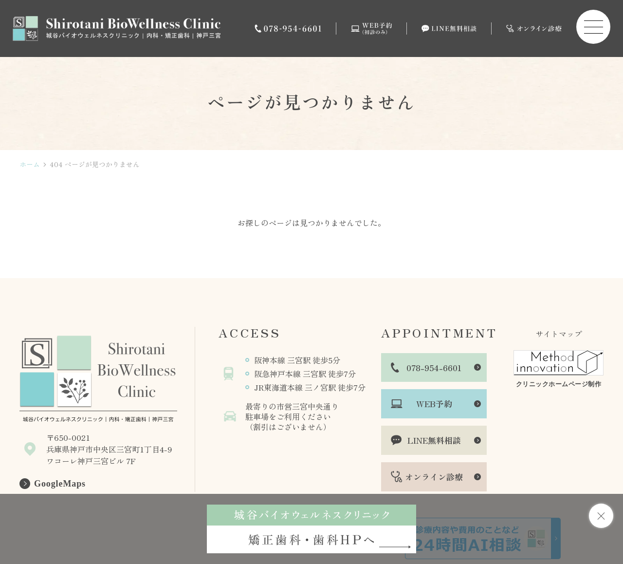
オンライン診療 (434, 476)
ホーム (29, 164)
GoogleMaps (60, 484)
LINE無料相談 (434, 440)
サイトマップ (558, 333)
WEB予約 (434, 403)
